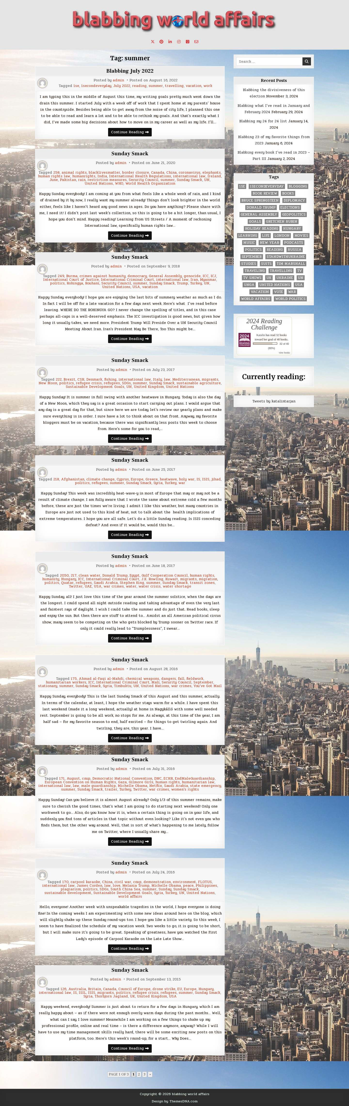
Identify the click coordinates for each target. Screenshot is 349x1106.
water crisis (149, 586)
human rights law (54, 176)
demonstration (157, 882)
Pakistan (68, 180)
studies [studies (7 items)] (248, 263)
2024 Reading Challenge (264, 324)
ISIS (205, 479)
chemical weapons (142, 679)
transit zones (202, 583)
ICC (206, 276)
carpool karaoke (85, 882)
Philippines (206, 885)
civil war (122, 882)
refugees (112, 383)
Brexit (69, 379)
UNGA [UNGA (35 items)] (249, 284)
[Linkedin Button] (170, 41)
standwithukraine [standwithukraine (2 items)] (286, 256)
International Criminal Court (127, 280)
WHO (119, 183)
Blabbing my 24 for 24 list (263, 121)
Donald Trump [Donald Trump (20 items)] (261, 207)
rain (82, 180)
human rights (202, 575)
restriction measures (107, 180)
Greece (151, 479)
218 (56, 479)
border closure (135, 172)
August (73, 778)
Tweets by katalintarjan (273, 401)
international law (189, 176)
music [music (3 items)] (249, 242)
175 (74, 679)
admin (118, 80)
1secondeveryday (96, 86)
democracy (137, 276)
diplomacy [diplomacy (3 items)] (294, 200)
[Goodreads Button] (187, 41)
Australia (77, 989)
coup (86, 778)
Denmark (94, 379)
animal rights (74, 172)
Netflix (155, 786)
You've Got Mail (207, 686)
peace (188, 885)
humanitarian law (198, 782)
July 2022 (121, 86)
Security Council (144, 180)
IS (198, 479)
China (171, 172)
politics (57, 283)
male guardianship (98, 786)
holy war (187, 479)
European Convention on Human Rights (80, 782)
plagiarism (71, 889)
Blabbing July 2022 (130, 71)
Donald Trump (115, 575)
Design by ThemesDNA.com (175, 1101)
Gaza (122, 782)
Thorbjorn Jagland (111, 996)
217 (74, 575)
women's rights (185, 789)
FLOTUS (205, 882)
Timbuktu (122, 686)
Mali (155, 682)
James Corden (89, 885)
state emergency (205, 786)
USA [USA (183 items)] (299, 284)
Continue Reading (131, 132)
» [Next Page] (150, 1074)
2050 (64, 575)
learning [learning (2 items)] (247, 235)
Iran (194, 280)
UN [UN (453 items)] (300, 277)
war (181, 483)
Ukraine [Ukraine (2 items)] (284, 277)
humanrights (83, 176)
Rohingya (75, 283)
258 (56, 172)
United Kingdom (149, 387)
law (167, 379)
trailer (111, 789)
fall (181, 679)
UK (132, 996)
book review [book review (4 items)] (265, 193)
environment (184, 882)
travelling (174, 86)
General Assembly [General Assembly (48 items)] (259, 214)
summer (156, 86)
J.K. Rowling (152, 579)
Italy (157, 379)
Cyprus (123, 479)
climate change (100, 479)
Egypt (135, 575)
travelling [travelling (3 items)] (281, 270)
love (116, 885)
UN (207, 180)
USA (136, 287)
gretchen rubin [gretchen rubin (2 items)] (281, 221)
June (53, 180)
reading (139, 86)
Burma (72, 276)
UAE (88, 586)
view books (284, 352)
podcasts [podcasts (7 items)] (293, 242)
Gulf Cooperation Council (165, 575)
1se (76, 86)
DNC (158, 778)
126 (63, 989)
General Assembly (165, 276)
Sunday (165, 889)
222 (59, 379)
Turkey (196, 283)
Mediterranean (186, 379)
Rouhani (92, 283)
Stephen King (132, 583)
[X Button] (152, 41)
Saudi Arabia (106, 583)
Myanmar (208, 280)
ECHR (168, 778)
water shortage (177, 586)
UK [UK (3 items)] (268, 277)
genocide (192, 276)
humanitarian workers (66, 682)
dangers (168, 679)
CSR (80, 379)
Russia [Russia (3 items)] (294, 249)
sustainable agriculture (198, 383)
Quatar (67, 583)
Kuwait (171, 579)
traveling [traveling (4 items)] (255, 270)
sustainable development (67, 893)
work (207, 86)
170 (65, 882)
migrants (210, 379)
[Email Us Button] (196, 41)
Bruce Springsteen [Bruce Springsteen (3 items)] (260, 200)
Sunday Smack (129, 153)
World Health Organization (150, 183)
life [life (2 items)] (266, 235)
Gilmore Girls (141, 782)
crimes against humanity (102, 276)
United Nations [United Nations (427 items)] (274, 284)
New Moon (48, 383)
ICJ (213, 276)
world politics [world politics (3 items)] (290, 298)
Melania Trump (136, 885)
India (102, 176)
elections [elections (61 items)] (290, 207)
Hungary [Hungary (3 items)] (292, 228)
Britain (94, 989)
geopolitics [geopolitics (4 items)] (294, 214)
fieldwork (194, 679)
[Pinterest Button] (161, 41)
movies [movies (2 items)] (301, 235)
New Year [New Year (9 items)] (269, 242)
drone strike (163, 989)
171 (62, 778)
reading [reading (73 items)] (275, 249)
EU (179, 989)
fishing (110, 379)
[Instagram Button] (178, 41)
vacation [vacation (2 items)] (260, 291)
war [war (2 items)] (292, 291)
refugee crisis (89, 383)
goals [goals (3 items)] (255, 221)
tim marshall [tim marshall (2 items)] (291, 263)
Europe (137, 479)
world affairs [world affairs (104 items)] (255, 298)
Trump (182, 283)
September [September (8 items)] (252, 256)
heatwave (168, 479)
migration (208, 579)
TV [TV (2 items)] (299, 270)
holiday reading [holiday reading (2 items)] (261, 228)
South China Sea (125, 889)
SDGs (126, 383)
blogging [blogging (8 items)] (298, 186)
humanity (50, 579)
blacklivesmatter (104, 172)
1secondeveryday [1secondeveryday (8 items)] (267, 186)
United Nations (99, 183)
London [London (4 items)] (282, 235)
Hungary (68, 579)
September (203, 682)
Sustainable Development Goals (95, 387)
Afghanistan (72, 479)
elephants (211, 172)
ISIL (82, 993)
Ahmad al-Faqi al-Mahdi (101, 679)
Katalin (260, 335)
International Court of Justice (71, 280)
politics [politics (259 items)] (253, 249)
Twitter (76, 586)
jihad (216, 479)
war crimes (113, 586)
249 (61, 276)
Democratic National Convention (122, 778)
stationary (47, 686)
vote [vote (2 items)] (278, 291)
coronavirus (189, 172)
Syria (158, 483)
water (131, 586)
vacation (193, 86)
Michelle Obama (132, 786)
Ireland (214, 176)
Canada (157, 172)
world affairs (130, 896)
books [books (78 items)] (288, 193)
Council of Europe (134, 989)
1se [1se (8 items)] (242, 186)
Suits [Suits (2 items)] (266, 263)
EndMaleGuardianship (195, 778)
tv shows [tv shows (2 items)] (252, 277)
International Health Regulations (140, 176)
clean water (89, 575)
